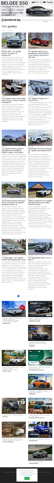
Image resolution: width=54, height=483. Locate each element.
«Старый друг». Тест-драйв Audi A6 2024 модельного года (13, 259)
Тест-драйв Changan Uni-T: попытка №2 (38, 99)
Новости (41, 20)
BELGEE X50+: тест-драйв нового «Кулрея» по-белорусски (11, 53)
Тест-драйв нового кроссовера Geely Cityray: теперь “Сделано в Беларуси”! (14, 100)
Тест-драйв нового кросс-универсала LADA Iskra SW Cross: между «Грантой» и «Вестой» (38, 54)
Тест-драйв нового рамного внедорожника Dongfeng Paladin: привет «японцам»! (12, 150)
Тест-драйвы (45, 20)
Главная (3, 30)
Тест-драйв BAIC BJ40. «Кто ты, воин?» (40, 259)
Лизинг (32, 20)
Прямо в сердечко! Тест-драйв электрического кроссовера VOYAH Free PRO (40, 202)
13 (35, 296)
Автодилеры (36, 20)
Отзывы (49, 20)
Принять (27, 478)
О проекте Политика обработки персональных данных (15, 472)
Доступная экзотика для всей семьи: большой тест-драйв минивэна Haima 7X (13, 202)
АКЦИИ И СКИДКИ (27, 20)
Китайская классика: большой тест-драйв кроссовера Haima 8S (40, 150)
